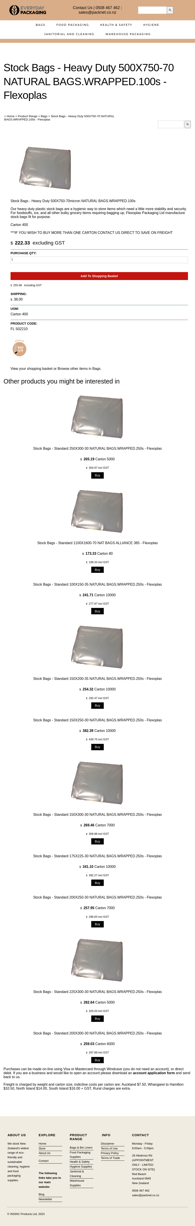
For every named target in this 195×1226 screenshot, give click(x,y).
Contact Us (82, 8)
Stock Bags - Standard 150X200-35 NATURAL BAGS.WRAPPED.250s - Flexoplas (97, 679)
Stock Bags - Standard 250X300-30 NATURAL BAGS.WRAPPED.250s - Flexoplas (97, 448)
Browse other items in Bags (79, 368)
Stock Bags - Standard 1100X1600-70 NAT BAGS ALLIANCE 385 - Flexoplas (97, 543)
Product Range (27, 116)
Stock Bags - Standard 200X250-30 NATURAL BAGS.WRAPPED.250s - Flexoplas (97, 897)
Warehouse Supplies (77, 1183)
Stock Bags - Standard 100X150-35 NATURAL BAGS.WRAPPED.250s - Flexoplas (97, 584)
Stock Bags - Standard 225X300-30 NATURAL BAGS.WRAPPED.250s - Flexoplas (97, 992)
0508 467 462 (108, 8)
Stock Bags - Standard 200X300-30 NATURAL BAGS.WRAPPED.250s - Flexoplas (97, 1033)
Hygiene (151, 24)
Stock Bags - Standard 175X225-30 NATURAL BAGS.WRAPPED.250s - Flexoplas (97, 856)
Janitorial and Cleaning (69, 34)
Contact (44, 1160)
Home (11, 116)
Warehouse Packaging (128, 34)
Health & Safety (116, 24)
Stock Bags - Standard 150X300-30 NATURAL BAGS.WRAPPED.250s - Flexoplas (97, 814)
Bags (40, 24)
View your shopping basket (32, 368)
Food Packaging (72, 24)
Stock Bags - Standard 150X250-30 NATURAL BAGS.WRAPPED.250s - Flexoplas (97, 720)
